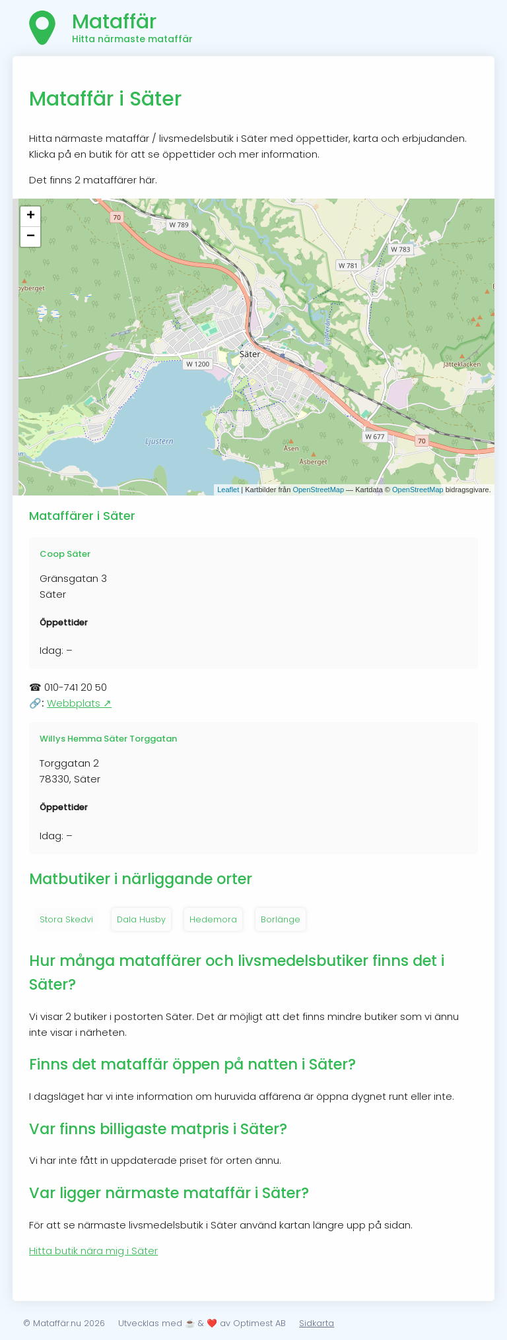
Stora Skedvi (66, 919)
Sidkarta (316, 1323)
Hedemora (213, 919)
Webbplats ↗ (79, 703)
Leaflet (228, 490)
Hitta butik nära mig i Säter (93, 1251)
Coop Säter (65, 554)
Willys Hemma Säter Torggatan (108, 738)
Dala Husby (141, 919)
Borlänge (280, 919)
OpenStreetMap (318, 490)
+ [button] (30, 216)
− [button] (30, 237)
